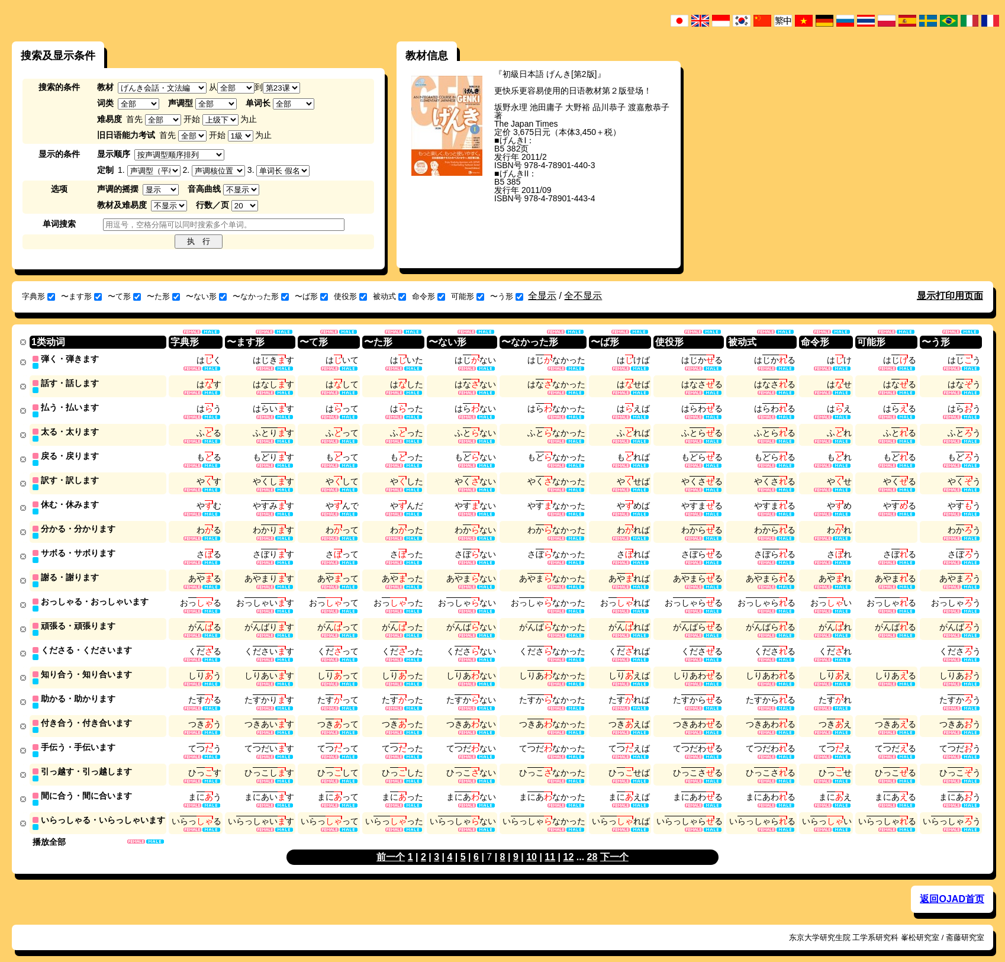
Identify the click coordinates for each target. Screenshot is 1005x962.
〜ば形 (311, 296)
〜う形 (506, 296)
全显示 (542, 296)
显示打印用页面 (950, 296)
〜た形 (163, 296)
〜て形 (124, 296)
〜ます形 (81, 296)
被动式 (389, 296)
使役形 (350, 296)
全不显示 (583, 296)
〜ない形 (206, 296)
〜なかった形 (261, 296)
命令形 (428, 296)
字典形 (38, 296)
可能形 (467, 296)
